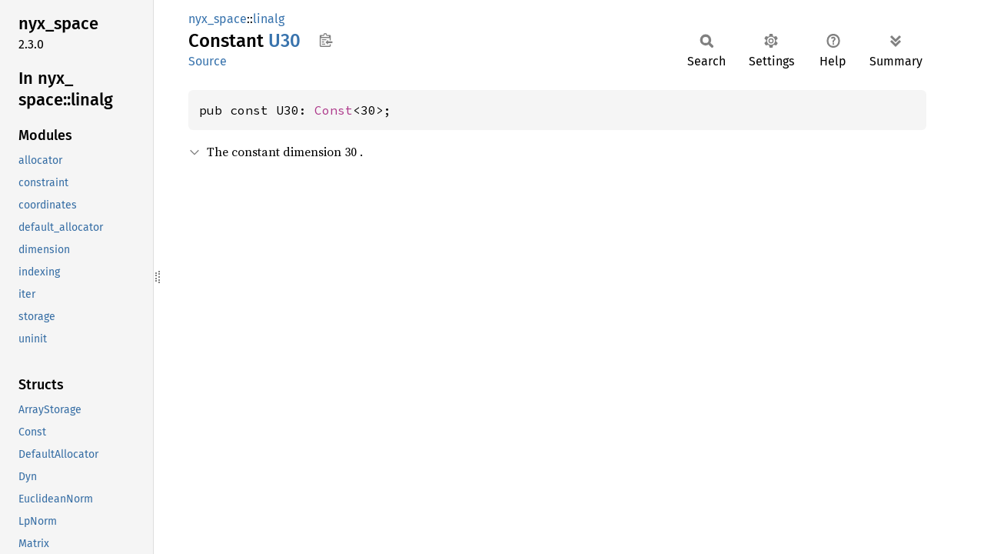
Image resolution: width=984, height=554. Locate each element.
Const (333, 110)
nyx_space (217, 19)
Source (207, 61)
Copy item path (325, 40)
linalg (268, 19)
